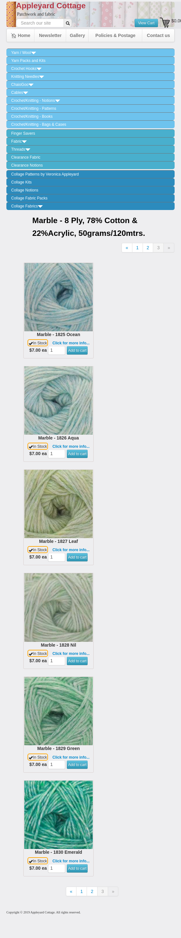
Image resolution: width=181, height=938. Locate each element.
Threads (20, 149)
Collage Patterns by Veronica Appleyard (45, 174)
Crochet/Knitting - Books (31, 116)
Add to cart (77, 350)
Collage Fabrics (27, 206)
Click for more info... (71, 343)
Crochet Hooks (26, 68)
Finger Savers (23, 133)
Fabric (19, 141)
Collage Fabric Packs (29, 198)
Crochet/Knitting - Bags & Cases (38, 124)
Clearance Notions (27, 165)
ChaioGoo (22, 84)
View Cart (146, 23)
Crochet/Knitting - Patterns (33, 108)
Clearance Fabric (25, 157)
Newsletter (50, 35)
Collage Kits (21, 182)
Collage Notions (24, 190)
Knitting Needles (27, 76)
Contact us (158, 35)
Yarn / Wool (23, 52)
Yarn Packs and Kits (28, 60)
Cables (19, 92)
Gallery (77, 35)
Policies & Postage (115, 35)
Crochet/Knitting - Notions (35, 100)
